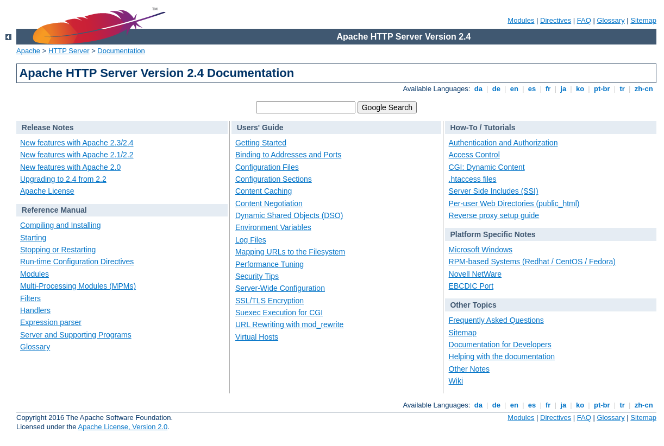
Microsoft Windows (480, 249)
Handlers (35, 310)
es (532, 89)
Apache (28, 51)
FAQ (584, 20)
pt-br (602, 89)
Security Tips (257, 276)
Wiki (456, 381)
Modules (521, 20)
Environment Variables (273, 227)
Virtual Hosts (256, 337)
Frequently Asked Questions (496, 320)
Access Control (474, 154)
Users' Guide (260, 127)
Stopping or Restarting (58, 249)
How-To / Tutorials (482, 127)
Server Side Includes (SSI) (493, 191)
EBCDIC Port (471, 286)
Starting (33, 237)
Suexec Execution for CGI (279, 312)
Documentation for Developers (500, 344)
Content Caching (263, 191)
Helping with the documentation (502, 356)
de (496, 89)
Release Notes (48, 127)
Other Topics (473, 305)
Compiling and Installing (60, 225)
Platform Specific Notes (492, 234)
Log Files (250, 239)
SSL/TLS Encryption (269, 300)
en (514, 89)
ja (563, 89)
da (478, 89)
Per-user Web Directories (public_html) (514, 203)
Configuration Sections (273, 179)
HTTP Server (69, 51)
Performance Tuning (269, 264)
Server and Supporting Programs (75, 334)
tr (622, 89)
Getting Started (260, 142)
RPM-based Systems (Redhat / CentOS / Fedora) (532, 261)
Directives (555, 20)
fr (548, 89)
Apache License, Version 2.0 (122, 427)
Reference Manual (54, 210)
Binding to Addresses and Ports (288, 154)
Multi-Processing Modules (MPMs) (78, 286)
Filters (30, 298)
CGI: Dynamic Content (487, 167)
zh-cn (643, 89)
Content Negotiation (269, 203)
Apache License (47, 191)
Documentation (121, 51)
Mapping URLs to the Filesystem (290, 251)
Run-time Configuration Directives (77, 261)
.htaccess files (473, 179)
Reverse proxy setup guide (494, 215)
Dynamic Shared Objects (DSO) (289, 215)
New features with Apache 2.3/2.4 (77, 142)
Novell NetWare (475, 274)
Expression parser (51, 322)
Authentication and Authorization (503, 142)
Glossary (610, 20)
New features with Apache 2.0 (70, 167)
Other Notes (469, 369)
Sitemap (643, 20)
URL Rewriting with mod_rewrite (289, 324)
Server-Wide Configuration (280, 288)
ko (580, 89)
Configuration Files (267, 167)
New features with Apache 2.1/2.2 (77, 154)
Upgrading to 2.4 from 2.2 (63, 179)
